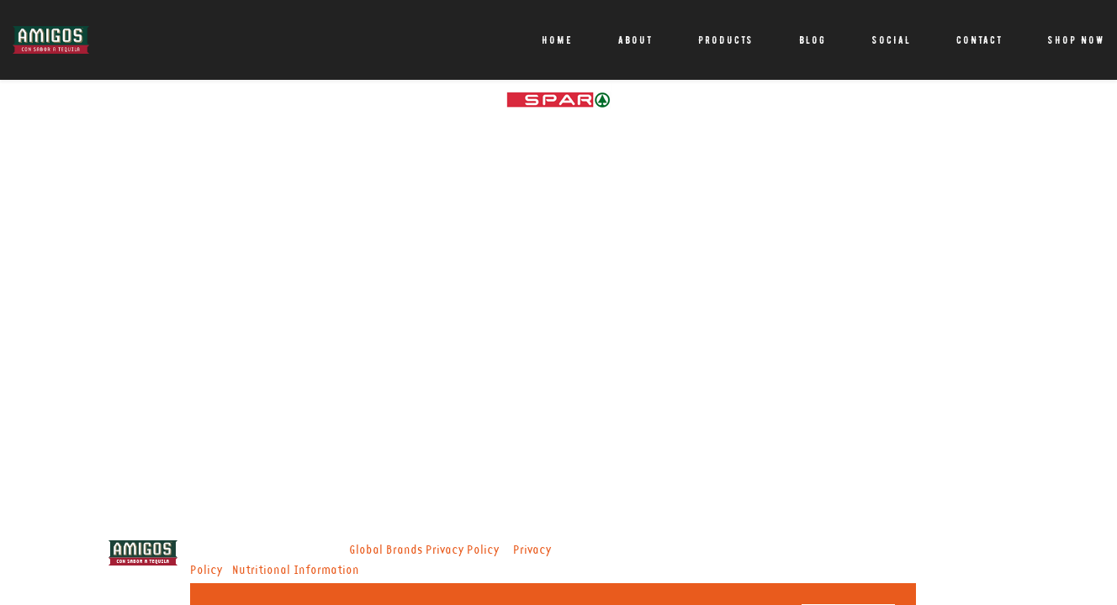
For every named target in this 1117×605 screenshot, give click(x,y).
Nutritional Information (295, 570)
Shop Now (1076, 40)
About (635, 40)
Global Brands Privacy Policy (424, 550)
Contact (979, 40)
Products (726, 40)
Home (557, 40)
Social (891, 40)
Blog (812, 40)
